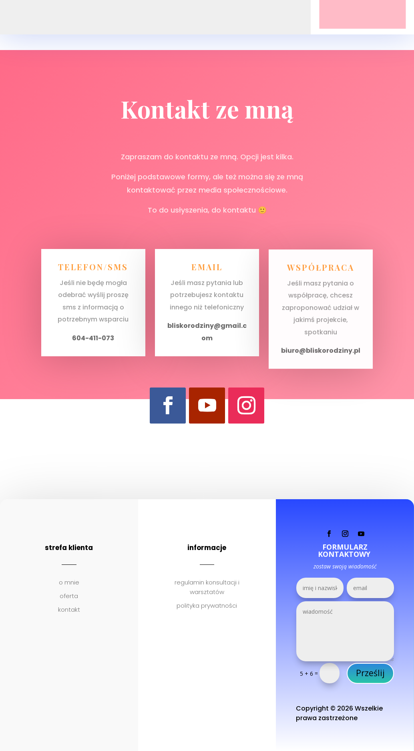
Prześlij (370, 673)
